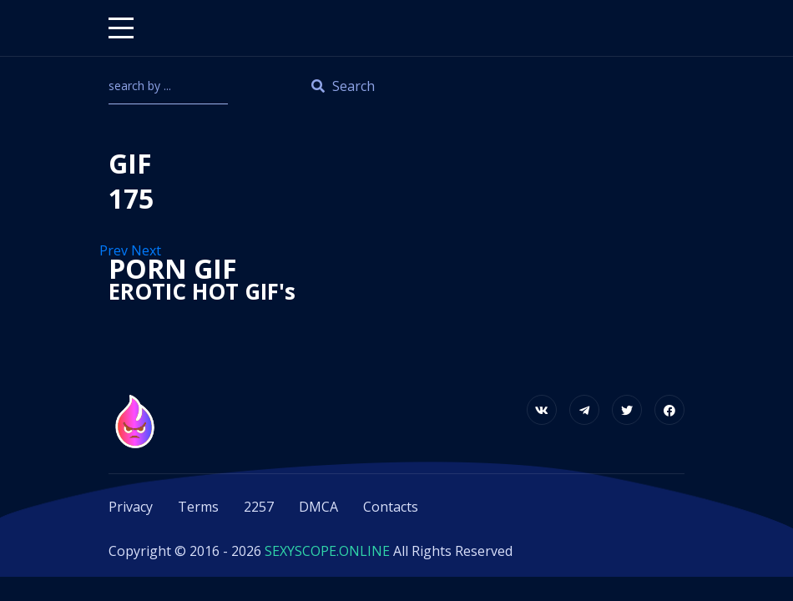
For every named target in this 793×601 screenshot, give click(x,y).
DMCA (318, 506)
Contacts (390, 506)
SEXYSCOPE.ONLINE (327, 551)
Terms (198, 506)
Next (147, 250)
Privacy (131, 506)
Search (343, 86)
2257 (259, 506)
